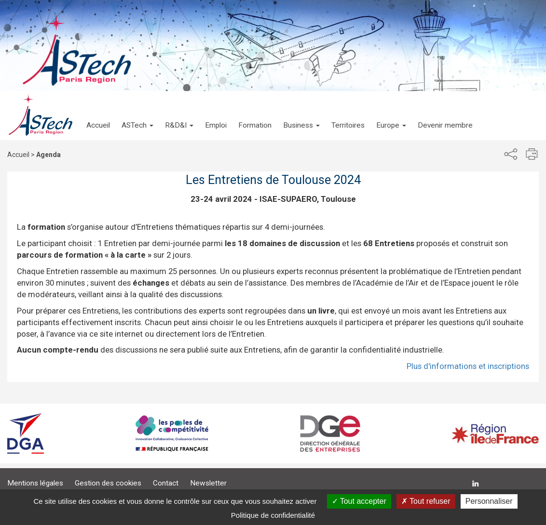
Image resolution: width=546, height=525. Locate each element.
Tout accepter (359, 501)
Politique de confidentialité (273, 515)
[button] (137, 116)
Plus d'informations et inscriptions (468, 366)
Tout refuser (425, 501)
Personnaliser (489, 501)
